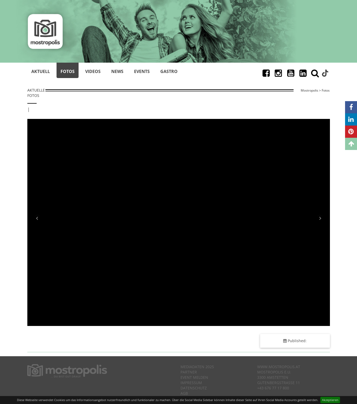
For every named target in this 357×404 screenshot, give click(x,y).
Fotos (68, 71)
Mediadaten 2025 (197, 366)
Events (142, 71)
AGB (184, 393)
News (117, 71)
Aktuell (40, 71)
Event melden (194, 377)
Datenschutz (193, 387)
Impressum (191, 382)
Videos (93, 71)
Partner (188, 372)
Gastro (169, 71)
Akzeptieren (330, 400)
